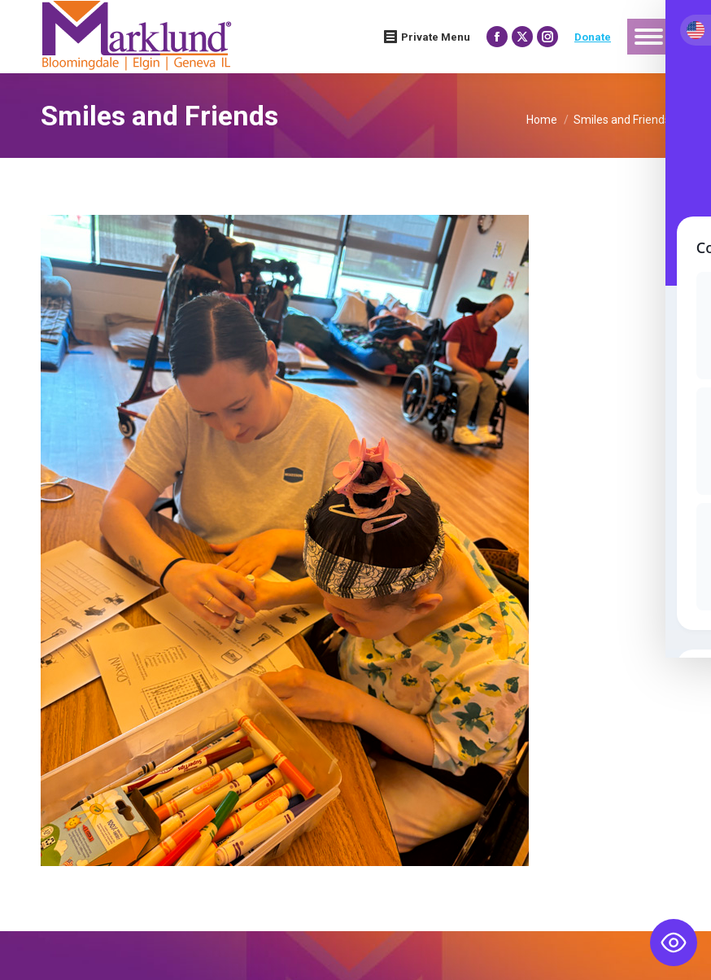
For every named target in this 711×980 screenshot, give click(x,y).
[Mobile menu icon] (648, 37)
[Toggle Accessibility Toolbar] (673, 942)
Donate (592, 37)
